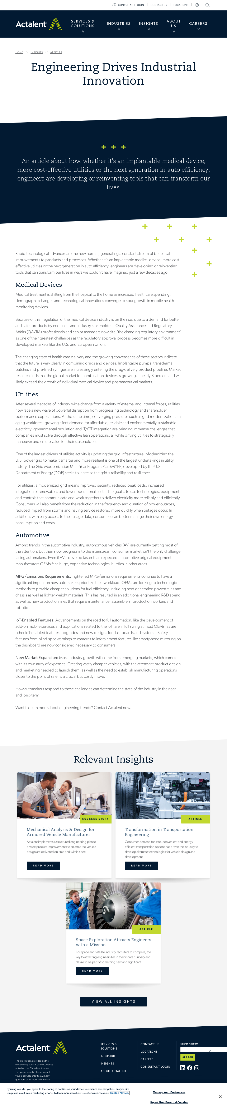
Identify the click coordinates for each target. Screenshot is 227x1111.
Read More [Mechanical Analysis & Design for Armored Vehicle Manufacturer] (43, 865)
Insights (148, 24)
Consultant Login (131, 5)
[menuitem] (83, 24)
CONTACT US (159, 5)
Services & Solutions (83, 24)
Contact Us (150, 1044)
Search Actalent (207, 4)
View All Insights (113, 1001)
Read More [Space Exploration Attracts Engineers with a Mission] (92, 971)
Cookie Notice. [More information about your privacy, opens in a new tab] (119, 1093)
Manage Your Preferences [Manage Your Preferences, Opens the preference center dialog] (169, 1092)
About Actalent (113, 1071)
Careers (198, 24)
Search (188, 1057)
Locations (181, 5)
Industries (119, 24)
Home (38, 24)
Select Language (197, 5)
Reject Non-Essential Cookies (169, 1102)
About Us (174, 24)
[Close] (220, 1096)
